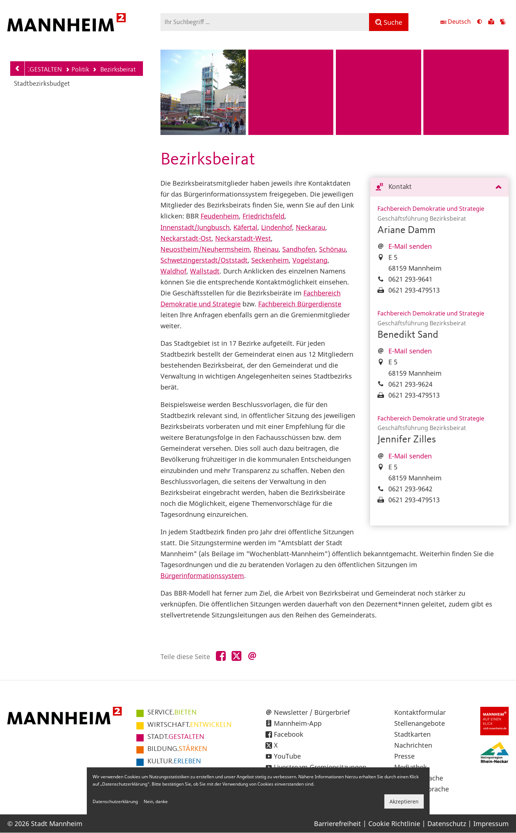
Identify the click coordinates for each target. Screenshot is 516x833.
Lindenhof (276, 227)
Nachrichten (413, 745)
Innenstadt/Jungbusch (195, 227)
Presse (404, 756)
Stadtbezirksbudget (42, 84)
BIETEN (172, 712)
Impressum (491, 823)
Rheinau (266, 249)
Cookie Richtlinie (394, 823)
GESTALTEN (175, 737)
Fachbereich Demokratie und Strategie (430, 209)
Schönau (332, 249)
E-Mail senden (410, 246)
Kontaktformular (420, 712)
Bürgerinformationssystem (202, 575)
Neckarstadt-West (243, 238)
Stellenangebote (419, 723)
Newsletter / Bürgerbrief (312, 712)
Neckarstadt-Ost (186, 238)
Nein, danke (156, 801)
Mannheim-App (298, 723)
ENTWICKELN (189, 725)
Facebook (288, 734)
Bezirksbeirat (114, 70)
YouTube (287, 756)
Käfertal (245, 227)
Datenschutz (446, 823)
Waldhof (173, 271)
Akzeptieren (404, 801)
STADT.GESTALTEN (36, 69)
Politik (77, 69)
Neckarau (310, 227)
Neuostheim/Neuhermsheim (205, 249)
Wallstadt (205, 271)
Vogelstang (309, 260)
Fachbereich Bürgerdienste (299, 303)
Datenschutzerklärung (115, 801)
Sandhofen (298, 249)
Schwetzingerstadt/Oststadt (204, 260)
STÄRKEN (177, 749)
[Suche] (388, 22)
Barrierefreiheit (337, 823)
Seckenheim (270, 260)
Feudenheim (220, 216)
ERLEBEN (174, 761)
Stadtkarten (412, 734)
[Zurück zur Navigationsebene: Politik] (17, 68)
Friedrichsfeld (263, 216)
